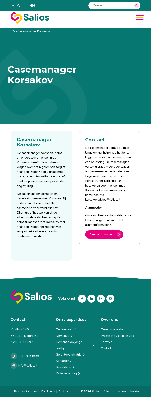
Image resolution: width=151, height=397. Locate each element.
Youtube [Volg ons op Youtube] (110, 299)
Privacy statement (26, 391)
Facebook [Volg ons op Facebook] (82, 299)
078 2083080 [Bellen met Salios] (28, 356)
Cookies (63, 391)
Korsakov (64, 361)
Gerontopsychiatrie (70, 354)
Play (32, 5)
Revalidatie (65, 367)
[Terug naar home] (31, 297)
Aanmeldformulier (101, 234)
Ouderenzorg (66, 329)
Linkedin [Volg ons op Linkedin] (91, 299)
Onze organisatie (112, 329)
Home (13, 31)
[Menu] (138, 18)
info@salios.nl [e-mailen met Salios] (27, 365)
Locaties (106, 342)
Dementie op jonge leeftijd (75, 345)
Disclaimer (48, 391)
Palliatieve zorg (68, 373)
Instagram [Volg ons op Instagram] (101, 299)
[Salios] (30, 23)
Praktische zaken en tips (117, 336)
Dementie (64, 336)
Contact (106, 348)
